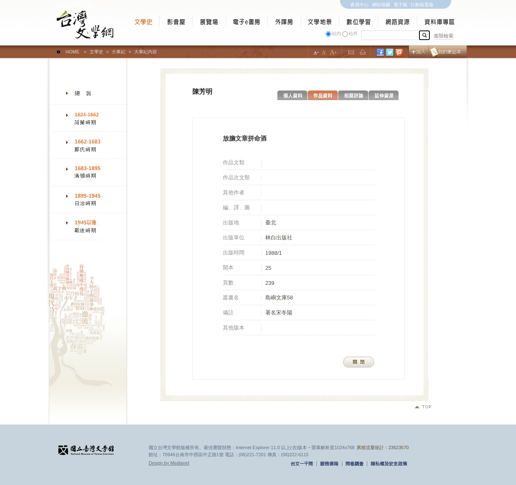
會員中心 (359, 4)
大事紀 (118, 51)
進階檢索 (444, 36)
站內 (336, 33)
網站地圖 (381, 4)
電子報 (400, 4)
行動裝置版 (422, 4)
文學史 (96, 51)
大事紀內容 (145, 51)
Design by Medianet (169, 462)
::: (51, 47)
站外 (353, 33)
